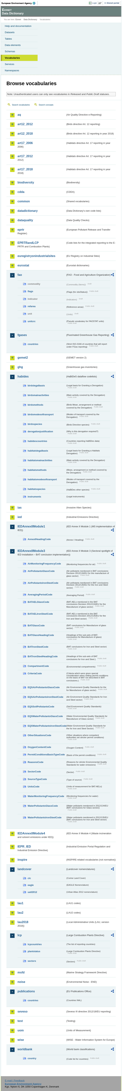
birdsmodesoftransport (41, 414)
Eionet (18, 20)
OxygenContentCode (39, 747)
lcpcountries (35, 944)
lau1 (20, 903)
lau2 (20, 912)
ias (20, 507)
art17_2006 (25, 143)
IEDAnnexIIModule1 (31, 526)
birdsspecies (35, 424)
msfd (21, 972)
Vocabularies (12, 57)
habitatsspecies (36, 489)
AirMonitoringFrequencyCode (44, 563)
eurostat (23, 265)
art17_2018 (25, 169)
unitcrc (32, 321)
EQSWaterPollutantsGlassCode (45, 716)
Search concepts (46, 105)
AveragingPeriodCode (40, 594)
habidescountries (37, 441)
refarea (32, 306)
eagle (31, 885)
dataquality (25, 220)
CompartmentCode (38, 666)
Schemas (10, 51)
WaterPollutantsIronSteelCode (45, 817)
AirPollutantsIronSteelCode (43, 583)
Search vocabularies (21, 105)
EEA (20, 3)
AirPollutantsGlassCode (41, 571)
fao (20, 274)
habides (23, 376)
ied (20, 517)
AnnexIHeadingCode (39, 539)
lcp (20, 935)
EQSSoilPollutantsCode (41, 706)
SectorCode (34, 771)
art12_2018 (25, 133)
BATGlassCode (36, 625)
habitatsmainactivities (40, 460)
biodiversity (26, 182)
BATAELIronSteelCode (40, 613)
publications (26, 991)
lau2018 (23, 922)
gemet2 (23, 357)
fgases (22, 335)
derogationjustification (40, 431)
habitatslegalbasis (38, 450)
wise (21, 1039)
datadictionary (28, 210)
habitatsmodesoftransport (42, 479)
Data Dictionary (30, 20)
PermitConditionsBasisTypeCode (46, 754)
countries (33, 344)
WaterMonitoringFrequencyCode (46, 796)
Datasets (10, 32)
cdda (21, 191)
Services (9, 64)
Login (94, 3)
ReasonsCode (35, 762)
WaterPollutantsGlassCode (43, 805)
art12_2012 (25, 124)
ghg (20, 367)
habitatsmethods (37, 470)
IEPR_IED (24, 846)
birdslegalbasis (36, 385)
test (20, 1021)
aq (19, 114)
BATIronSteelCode (38, 646)
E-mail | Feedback (15, 1080)
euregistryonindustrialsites (36, 256)
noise (21, 981)
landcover (25, 869)
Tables (8, 38)
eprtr (21, 229)
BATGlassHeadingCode (41, 635)
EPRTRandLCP (28, 242)
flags (30, 291)
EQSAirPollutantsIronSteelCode (45, 697)
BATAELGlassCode (38, 602)
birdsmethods (35, 404)
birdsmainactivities (38, 395)
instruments (34, 496)
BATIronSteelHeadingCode (43, 656)
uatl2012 (32, 892)
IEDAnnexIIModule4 (31, 833)
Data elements (13, 45)
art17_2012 (25, 156)
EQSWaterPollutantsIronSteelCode (47, 725)
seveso (22, 1011)
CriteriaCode (35, 673)
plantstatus (34, 951)
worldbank (25, 1049)
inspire (22, 859)
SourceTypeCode (37, 779)
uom (21, 1030)
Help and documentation (18, 26)
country (32, 1058)
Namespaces (12, 70)
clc (29, 878)
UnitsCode (33, 786)
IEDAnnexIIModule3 (31, 550)
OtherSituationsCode (39, 735)
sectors (32, 961)
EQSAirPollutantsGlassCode (44, 687)
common (24, 201)
